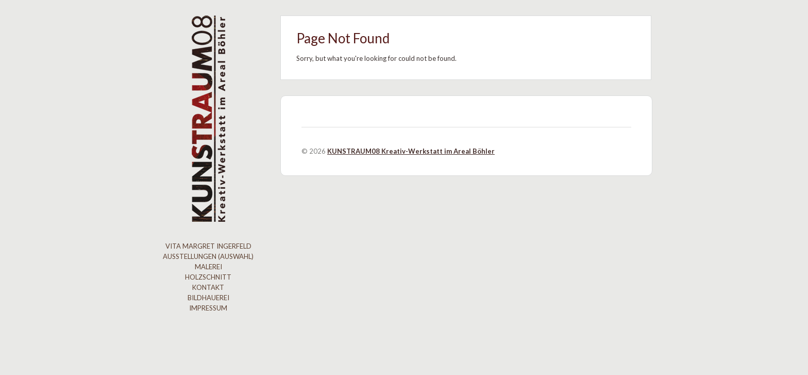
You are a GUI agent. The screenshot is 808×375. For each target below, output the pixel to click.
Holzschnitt (208, 277)
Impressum (208, 308)
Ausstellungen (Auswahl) (208, 256)
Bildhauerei (208, 298)
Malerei (208, 267)
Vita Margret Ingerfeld (208, 246)
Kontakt (208, 287)
